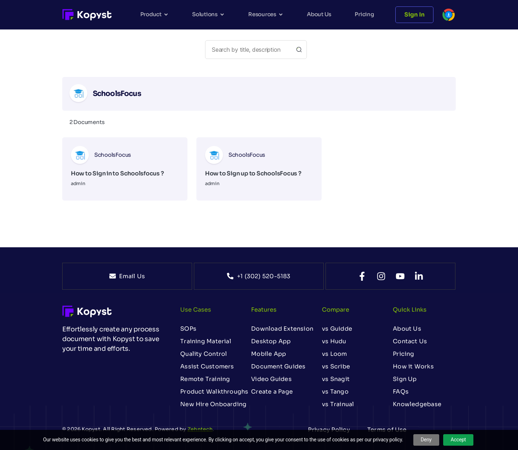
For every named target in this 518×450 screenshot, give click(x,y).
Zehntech (200, 429)
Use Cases (195, 309)
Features (264, 309)
